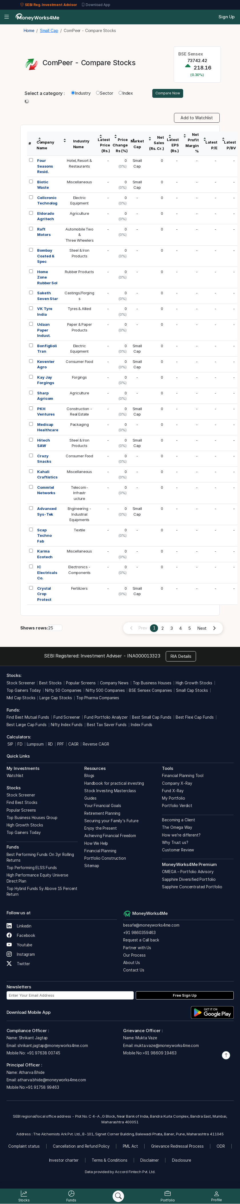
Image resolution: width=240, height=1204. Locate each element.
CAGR (73, 745)
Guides (90, 799)
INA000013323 (143, 657)
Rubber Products (79, 272)
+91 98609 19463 (160, 1054)
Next (202, 629)
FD (20, 745)
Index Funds (141, 726)
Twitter (18, 965)
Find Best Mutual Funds (28, 718)
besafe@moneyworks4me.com (151, 926)
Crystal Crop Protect (44, 595)
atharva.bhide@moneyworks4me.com (51, 1080)
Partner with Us (137, 948)
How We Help (96, 844)
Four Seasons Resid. (45, 167)
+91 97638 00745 (43, 1054)
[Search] (118, 1196)
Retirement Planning (102, 814)
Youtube (20, 946)
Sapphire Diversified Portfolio (189, 880)
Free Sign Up (185, 996)
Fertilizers (79, 589)
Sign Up (227, 16)
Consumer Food (79, 362)
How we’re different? (181, 836)
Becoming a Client (178, 820)
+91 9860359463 (139, 933)
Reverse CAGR (96, 745)
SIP (10, 745)
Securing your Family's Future (111, 821)
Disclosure (181, 1161)
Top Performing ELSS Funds (32, 868)
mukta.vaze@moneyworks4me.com (166, 1046)
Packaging (79, 425)
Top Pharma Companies (97, 699)
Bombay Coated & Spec (45, 257)
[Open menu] (6, 17)
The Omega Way (177, 828)
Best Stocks (50, 684)
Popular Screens (81, 684)
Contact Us (133, 971)
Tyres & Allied (79, 309)
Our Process (134, 956)
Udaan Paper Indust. (44, 331)
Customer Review (178, 851)
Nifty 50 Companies (63, 691)
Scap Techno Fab (44, 536)
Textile (79, 531)
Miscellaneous (79, 182)
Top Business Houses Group (32, 818)
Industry (81, 93)
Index (126, 93)
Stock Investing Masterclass (110, 791)
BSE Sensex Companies (150, 691)
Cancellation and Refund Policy (81, 1147)
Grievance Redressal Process (177, 1147)
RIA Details (180, 657)
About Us (131, 963)
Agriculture (79, 214)
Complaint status (24, 1147)
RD (50, 745)
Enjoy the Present (100, 829)
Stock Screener (21, 684)
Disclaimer (149, 1161)
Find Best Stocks (22, 803)
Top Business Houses (152, 684)
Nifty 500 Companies (105, 691)
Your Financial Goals (102, 806)
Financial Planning (100, 851)
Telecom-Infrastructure (79, 494)
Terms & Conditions (109, 1161)
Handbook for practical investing (114, 784)
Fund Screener (66, 718)
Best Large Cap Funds (27, 726)
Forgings (79, 378)
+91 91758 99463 (42, 1088)
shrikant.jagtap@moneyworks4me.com (52, 1046)
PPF (60, 745)
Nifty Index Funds (67, 726)
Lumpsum (35, 745)
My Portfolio (173, 799)
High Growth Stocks (194, 684)
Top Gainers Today (24, 691)
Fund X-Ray (173, 791)
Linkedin (19, 927)
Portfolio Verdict (177, 806)
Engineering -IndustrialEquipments (79, 515)
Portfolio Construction (105, 859)
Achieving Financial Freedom (110, 837)
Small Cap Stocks (192, 691)
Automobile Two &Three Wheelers (79, 235)
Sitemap (91, 867)
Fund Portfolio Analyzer (106, 718)
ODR (221, 1147)
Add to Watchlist (197, 118)
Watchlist (15, 776)
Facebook (21, 936)
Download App (95, 4)
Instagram (21, 955)
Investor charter (64, 1161)
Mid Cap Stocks (21, 699)
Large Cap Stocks (55, 699)
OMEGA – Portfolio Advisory (187, 873)
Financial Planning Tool (182, 776)
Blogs (89, 776)
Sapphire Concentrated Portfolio (192, 887)
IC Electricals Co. (47, 573)
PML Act (130, 1147)
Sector (104, 93)
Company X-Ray (177, 784)
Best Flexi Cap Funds (195, 718)
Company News (114, 684)
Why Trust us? (175, 843)
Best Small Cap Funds (151, 718)
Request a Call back (141, 941)
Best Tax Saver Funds (107, 726)
